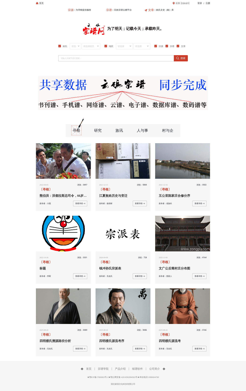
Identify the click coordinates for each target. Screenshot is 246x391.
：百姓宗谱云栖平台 (122, 10)
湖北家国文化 (117, 384)
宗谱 (109, 10)
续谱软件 (137, 368)
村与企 (167, 130)
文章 (151, 10)
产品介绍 (120, 368)
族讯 (119, 130)
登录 (200, 3)
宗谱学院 (103, 368)
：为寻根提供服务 (82, 10)
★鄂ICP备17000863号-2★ (98, 377)
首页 (88, 368)
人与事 (142, 130)
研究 (98, 130)
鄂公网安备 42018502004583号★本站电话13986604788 (134, 377)
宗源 (71, 10)
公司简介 (154, 368)
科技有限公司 (129, 384)
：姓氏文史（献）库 (164, 10)
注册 (208, 3)
